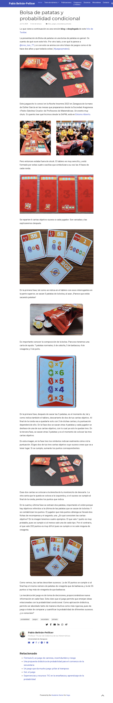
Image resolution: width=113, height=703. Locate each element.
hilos (49, 24)
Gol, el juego (29, 672)
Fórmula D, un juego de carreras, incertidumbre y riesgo (50, 658)
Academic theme (57, 695)
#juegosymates (61, 49)
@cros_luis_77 (27, 45)
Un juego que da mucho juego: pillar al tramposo (46, 668)
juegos (54, 24)
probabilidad (25, 619)
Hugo (68, 695)
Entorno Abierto (82, 114)
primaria (68, 24)
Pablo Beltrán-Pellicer (22, 3)
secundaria (61, 24)
